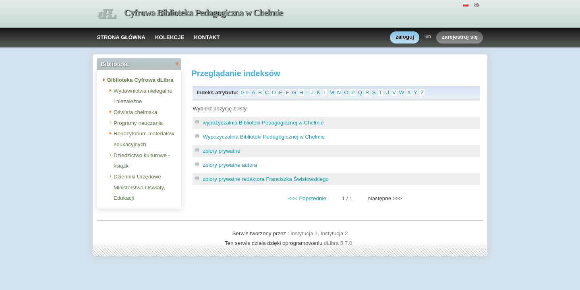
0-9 (245, 92)
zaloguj (405, 37)
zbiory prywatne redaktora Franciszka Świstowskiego (266, 179)
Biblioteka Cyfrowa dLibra (140, 80)
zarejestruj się (460, 37)
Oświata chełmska (135, 112)
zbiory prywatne (221, 151)
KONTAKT (207, 37)
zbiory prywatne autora (230, 165)
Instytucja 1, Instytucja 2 (319, 233)
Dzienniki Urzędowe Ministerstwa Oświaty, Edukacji (139, 187)
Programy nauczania (138, 123)
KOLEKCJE (169, 37)
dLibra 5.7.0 (339, 243)
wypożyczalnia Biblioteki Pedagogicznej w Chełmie (263, 123)
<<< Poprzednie (307, 198)
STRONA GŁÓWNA (121, 37)
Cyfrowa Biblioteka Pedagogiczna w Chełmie (203, 13)
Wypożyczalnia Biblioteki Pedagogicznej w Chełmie (264, 137)
